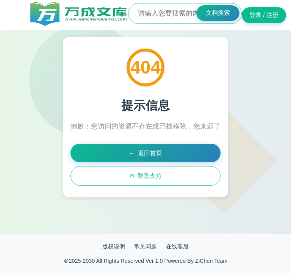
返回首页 (145, 153)
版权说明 (113, 246)
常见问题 (145, 246)
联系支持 (146, 176)
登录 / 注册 (263, 15)
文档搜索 (218, 12)
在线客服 (177, 246)
